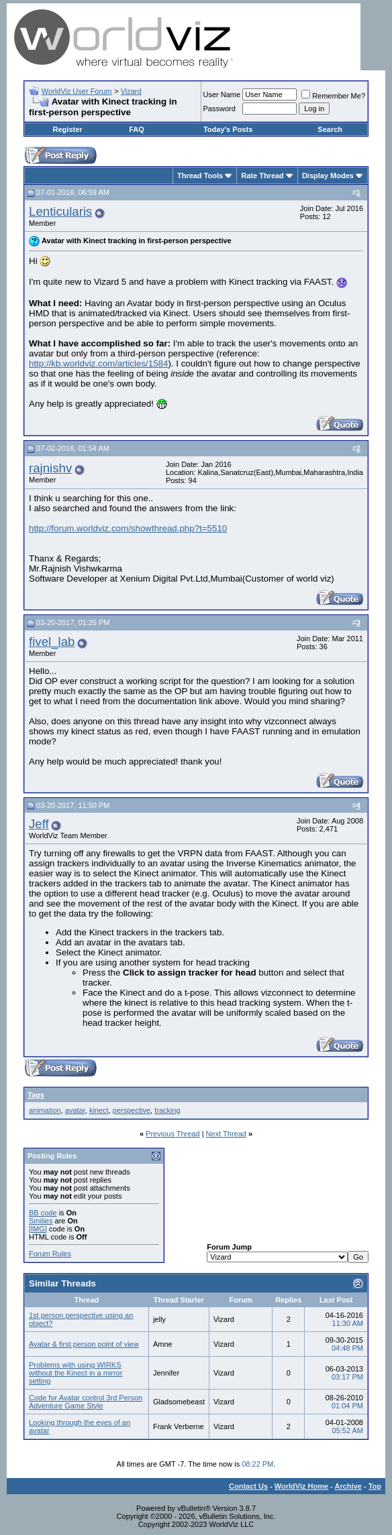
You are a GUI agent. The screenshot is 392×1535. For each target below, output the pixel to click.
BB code (43, 1213)
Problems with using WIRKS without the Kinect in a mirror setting (75, 1373)
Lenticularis (60, 211)
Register (68, 129)
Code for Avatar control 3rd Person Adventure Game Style (85, 1402)
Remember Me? (333, 96)
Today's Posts (227, 129)
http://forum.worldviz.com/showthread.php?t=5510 (128, 528)
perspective (131, 1110)
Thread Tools (200, 176)
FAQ (136, 129)
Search (329, 129)
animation (45, 1110)
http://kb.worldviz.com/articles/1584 (98, 363)
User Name (222, 94)
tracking (167, 1110)
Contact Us (248, 1486)
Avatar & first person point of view (84, 1344)
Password (219, 109)
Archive (348, 1486)
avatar (75, 1110)
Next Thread (226, 1134)
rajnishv (50, 468)
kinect (99, 1110)
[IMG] (38, 1229)
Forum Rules (50, 1254)
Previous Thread (173, 1134)
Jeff (39, 824)
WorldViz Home (301, 1486)
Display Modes (328, 176)
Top (375, 1486)
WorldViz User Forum (77, 91)
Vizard (131, 91)
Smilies (40, 1221)
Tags (36, 1095)
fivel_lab (52, 642)
